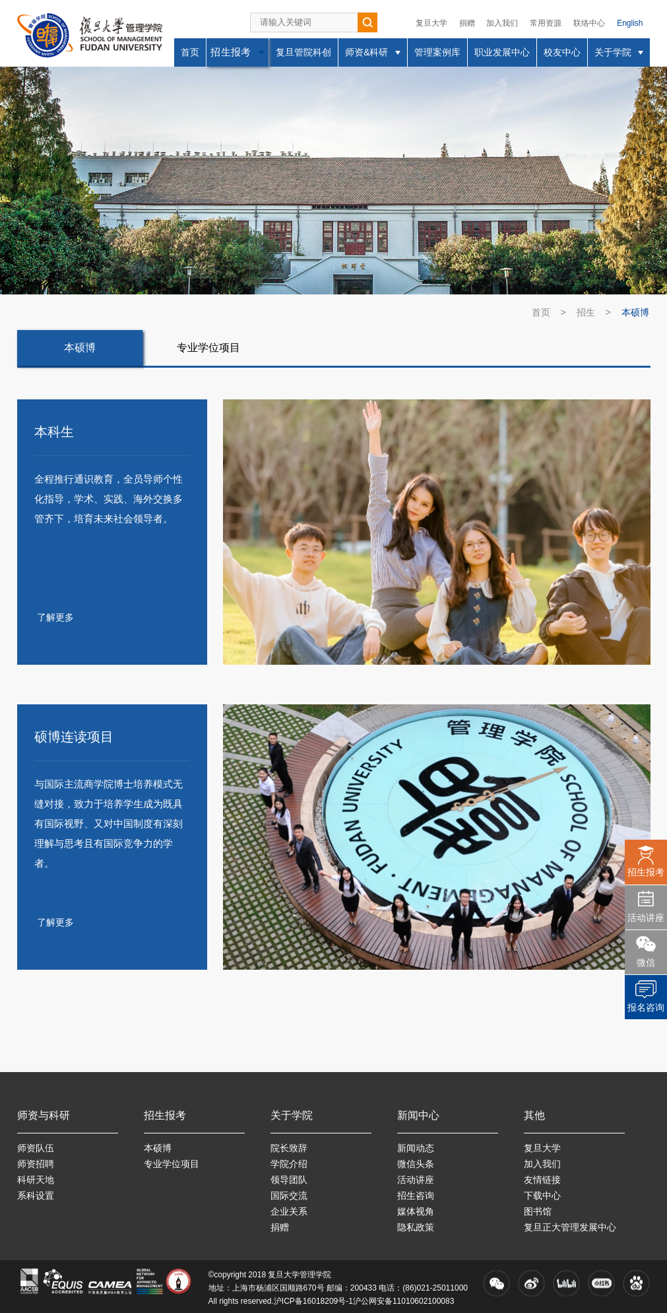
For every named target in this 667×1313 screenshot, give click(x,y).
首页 (541, 312)
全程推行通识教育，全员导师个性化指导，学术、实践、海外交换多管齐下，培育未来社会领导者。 (108, 498)
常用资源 (545, 23)
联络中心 (589, 23)
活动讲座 (645, 917)
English (630, 23)
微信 (646, 962)
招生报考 (645, 872)
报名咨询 (645, 1007)
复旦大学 (431, 23)
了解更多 (55, 617)
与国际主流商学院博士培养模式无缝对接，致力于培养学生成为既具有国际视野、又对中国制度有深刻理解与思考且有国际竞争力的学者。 (108, 823)
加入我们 (502, 23)
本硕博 (635, 312)
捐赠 (467, 23)
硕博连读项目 (73, 736)
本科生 (54, 431)
